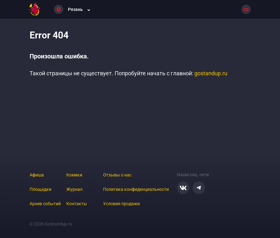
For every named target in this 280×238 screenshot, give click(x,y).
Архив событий (45, 203)
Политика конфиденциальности (136, 189)
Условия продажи (121, 203)
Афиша (37, 174)
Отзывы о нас (117, 174)
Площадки (40, 189)
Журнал (74, 189)
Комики (74, 174)
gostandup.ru (210, 73)
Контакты (76, 203)
